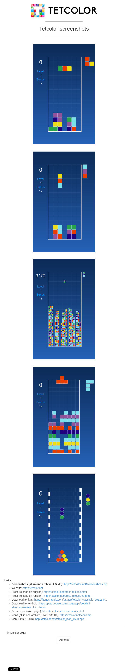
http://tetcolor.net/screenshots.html (63, 611)
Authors (64, 639)
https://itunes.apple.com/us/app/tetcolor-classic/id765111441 (70, 599)
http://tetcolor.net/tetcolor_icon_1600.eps (59, 619)
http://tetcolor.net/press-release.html (65, 591)
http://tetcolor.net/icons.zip (75, 615)
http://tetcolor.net (33, 588)
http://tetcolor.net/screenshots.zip (85, 584)
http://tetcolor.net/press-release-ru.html (67, 595)
